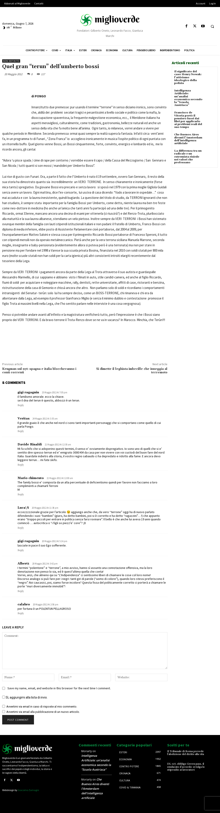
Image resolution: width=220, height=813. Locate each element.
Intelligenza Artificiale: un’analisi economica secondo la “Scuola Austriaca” (188, 98)
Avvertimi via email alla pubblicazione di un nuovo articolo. (43, 711)
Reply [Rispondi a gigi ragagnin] (21, 405)
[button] (212, 26)
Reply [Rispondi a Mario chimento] (21, 494)
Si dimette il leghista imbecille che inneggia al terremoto (131, 371)
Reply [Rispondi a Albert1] (21, 591)
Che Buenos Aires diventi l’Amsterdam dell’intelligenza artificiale (188, 139)
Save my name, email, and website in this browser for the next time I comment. (59, 688)
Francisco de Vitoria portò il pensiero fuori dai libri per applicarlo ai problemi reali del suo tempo (188, 120)
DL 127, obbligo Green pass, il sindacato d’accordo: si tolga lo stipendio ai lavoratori (186, 766)
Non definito (11, 61)
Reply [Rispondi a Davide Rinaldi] (21, 464)
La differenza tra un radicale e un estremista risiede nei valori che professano (188, 156)
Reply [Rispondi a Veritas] (21, 431)
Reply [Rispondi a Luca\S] (21, 528)
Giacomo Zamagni (28, 790)
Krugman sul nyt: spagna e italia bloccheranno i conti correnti (39, 371)
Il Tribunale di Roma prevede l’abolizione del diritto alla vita (185, 753)
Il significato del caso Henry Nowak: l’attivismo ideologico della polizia (188, 77)
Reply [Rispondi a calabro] (21, 613)
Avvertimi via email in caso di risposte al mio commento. (41, 706)
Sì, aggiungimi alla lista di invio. (25, 697)
